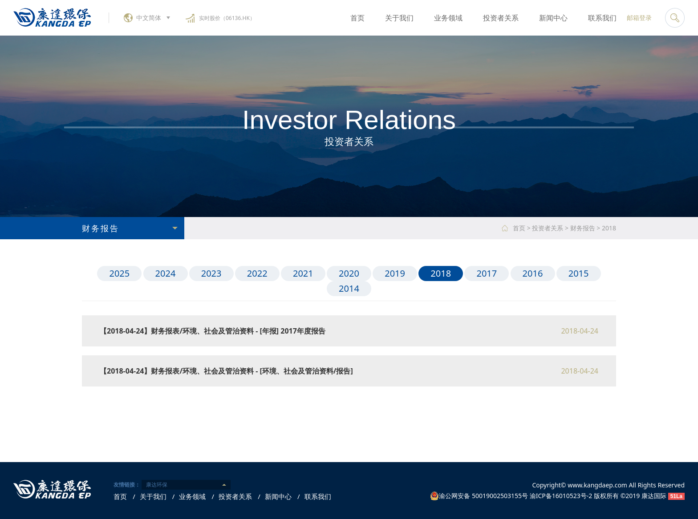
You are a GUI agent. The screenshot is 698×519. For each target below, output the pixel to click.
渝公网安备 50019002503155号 (479, 495)
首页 (357, 18)
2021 (303, 273)
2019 (395, 273)
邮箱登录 (639, 17)
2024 (165, 273)
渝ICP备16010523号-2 (561, 495)
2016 (533, 273)
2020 (349, 273)
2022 (257, 273)
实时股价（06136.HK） (227, 18)
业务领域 (448, 18)
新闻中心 (553, 18)
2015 (578, 273)
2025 (119, 273)
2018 (609, 228)
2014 (349, 288)
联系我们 (602, 18)
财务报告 (582, 228)
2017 (486, 273)
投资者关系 (501, 18)
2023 (211, 273)
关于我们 (399, 18)
